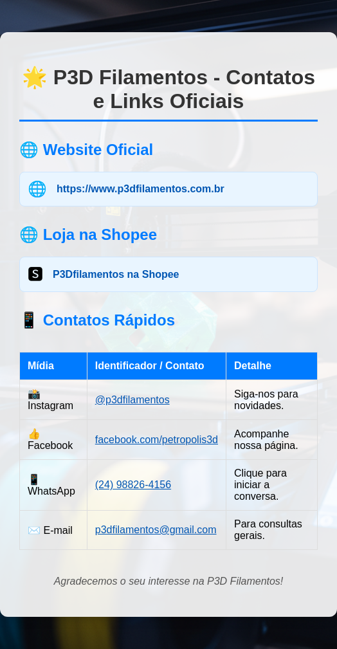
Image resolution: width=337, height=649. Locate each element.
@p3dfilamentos (132, 399)
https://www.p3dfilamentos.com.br (140, 188)
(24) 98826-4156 (133, 484)
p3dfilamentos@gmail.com (156, 529)
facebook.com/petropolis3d (156, 439)
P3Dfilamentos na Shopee (116, 274)
